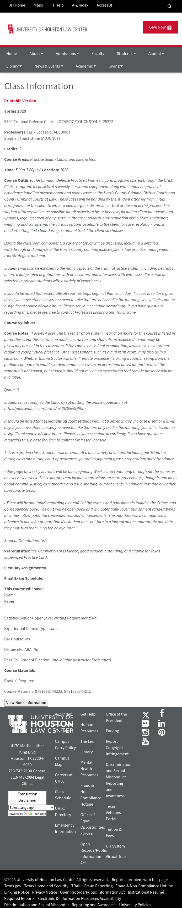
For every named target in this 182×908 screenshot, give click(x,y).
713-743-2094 (22, 777)
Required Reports (19, 898)
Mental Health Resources (89, 769)
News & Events (48, 66)
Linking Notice (16, 892)
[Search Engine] (169, 6)
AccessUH (105, 5)
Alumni (156, 54)
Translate (35, 814)
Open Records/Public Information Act (92, 892)
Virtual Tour (116, 857)
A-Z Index (80, 5)
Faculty (98, 54)
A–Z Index (63, 714)
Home (11, 54)
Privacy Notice (44, 892)
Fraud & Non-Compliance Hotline (144, 886)
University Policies (135, 905)
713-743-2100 (20, 771)
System (115, 846)
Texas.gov (12, 886)
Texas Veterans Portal (113, 813)
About (36, 54)
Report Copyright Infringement (117, 748)
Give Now (160, 27)
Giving (116, 66)
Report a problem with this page (140, 880)
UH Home (16, 5)
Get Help (87, 714)
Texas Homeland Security (46, 886)
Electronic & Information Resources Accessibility (79, 898)
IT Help (57, 5)
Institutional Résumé (146, 892)
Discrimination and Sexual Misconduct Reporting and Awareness (60, 905)
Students (126, 54)
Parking (112, 731)
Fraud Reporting (98, 886)
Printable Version (20, 101)
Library (14, 66)
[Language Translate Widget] (31, 808)
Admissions (67, 54)
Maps (38, 5)
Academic (86, 66)
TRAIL (76, 886)
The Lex (87, 741)
